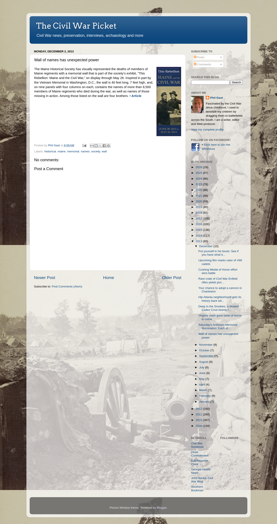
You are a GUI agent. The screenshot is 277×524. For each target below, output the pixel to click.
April (202, 384)
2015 (199, 229)
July (202, 367)
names (85, 151)
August (204, 361)
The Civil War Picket (76, 26)
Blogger (162, 507)
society (95, 151)
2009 (199, 425)
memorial (73, 151)
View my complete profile (207, 129)
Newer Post (44, 277)
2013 (199, 241)
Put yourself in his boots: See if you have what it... (218, 253)
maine (62, 151)
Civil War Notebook (197, 445)
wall (104, 151)
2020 (199, 201)
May (202, 379)
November (206, 344)
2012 (199, 408)
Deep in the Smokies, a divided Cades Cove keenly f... (218, 308)
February (205, 395)
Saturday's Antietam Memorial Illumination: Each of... (217, 326)
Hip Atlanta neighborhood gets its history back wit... (219, 298)
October (204, 350)
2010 (199, 420)
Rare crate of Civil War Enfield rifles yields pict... (217, 280)
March (203, 390)
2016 (199, 224)
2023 (199, 184)
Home (108, 277)
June (202, 373)
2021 (199, 195)
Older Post (171, 277)
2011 (199, 414)
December (206, 246)
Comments (202, 64)
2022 (199, 190)
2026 (199, 167)
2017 (199, 218)
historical (50, 151)
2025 (199, 172)
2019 (199, 207)
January (204, 401)
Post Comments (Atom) (67, 286)
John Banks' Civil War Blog (202, 479)
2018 (199, 212)
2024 (199, 178)
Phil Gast (216, 97)
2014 (199, 235)
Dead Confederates (200, 453)
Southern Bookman (197, 488)
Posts (199, 57)
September (206, 356)
